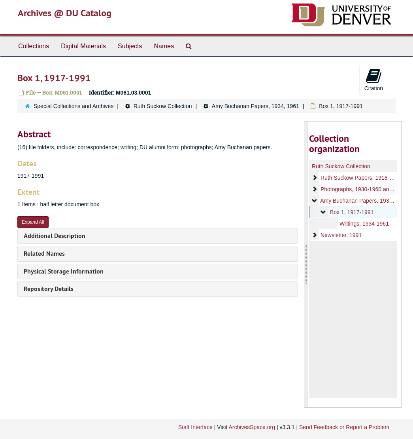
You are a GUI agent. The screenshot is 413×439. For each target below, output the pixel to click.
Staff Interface (195, 427)
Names (164, 46)
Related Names (44, 253)
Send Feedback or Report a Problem (344, 427)
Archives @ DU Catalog (64, 13)
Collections (33, 46)
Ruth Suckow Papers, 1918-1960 (361, 178)
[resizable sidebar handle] (305, 264)
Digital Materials (83, 46)
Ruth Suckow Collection (163, 106)
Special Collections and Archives (73, 106)
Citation (373, 79)
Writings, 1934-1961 (364, 223)
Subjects (130, 46)
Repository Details (49, 289)
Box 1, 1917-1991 (352, 212)
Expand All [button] (33, 222)
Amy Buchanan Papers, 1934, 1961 (255, 106)
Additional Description (54, 236)
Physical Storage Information (64, 271)
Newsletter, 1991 (341, 235)
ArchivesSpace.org (251, 427)
